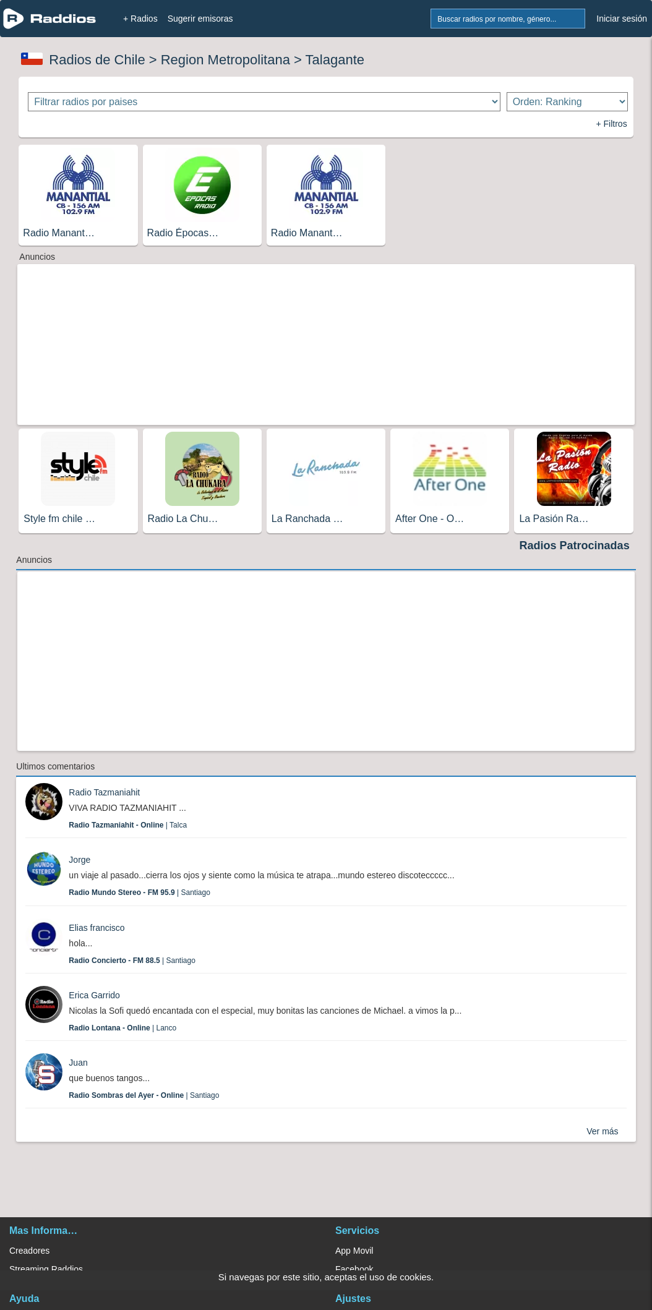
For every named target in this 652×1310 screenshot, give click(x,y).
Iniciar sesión (621, 19)
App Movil (354, 1251)
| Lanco (122, 1028)
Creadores (29, 1251)
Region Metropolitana (225, 59)
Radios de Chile (97, 59)
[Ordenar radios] (567, 101)
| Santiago (139, 892)
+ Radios (140, 19)
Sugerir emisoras (200, 19)
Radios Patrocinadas (575, 545)
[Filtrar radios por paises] (264, 101)
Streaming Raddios (46, 1269)
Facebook (354, 1269)
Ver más (602, 1131)
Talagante (335, 59)
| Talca (128, 825)
